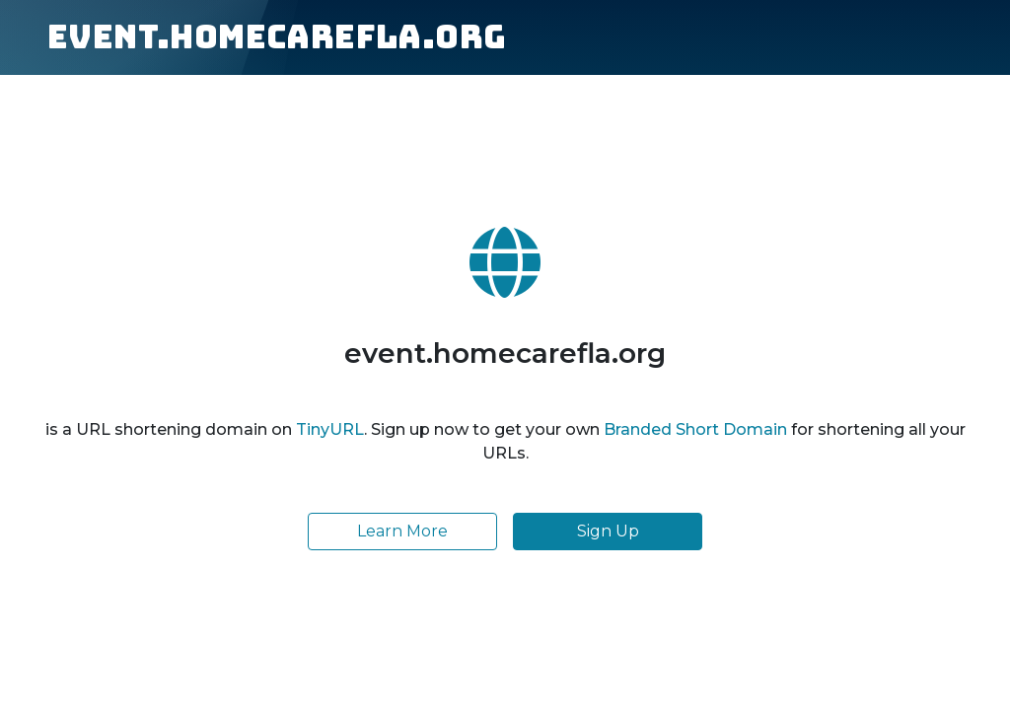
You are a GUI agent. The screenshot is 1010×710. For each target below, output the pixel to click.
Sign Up (608, 531)
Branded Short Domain (695, 429)
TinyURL (330, 429)
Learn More (402, 531)
